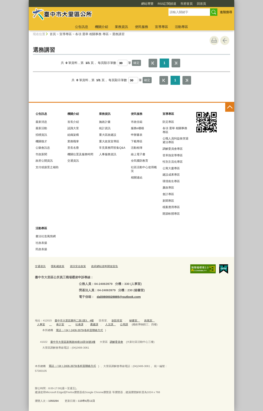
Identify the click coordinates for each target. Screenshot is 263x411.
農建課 (94, 324)
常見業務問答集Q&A (112, 147)
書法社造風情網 (46, 236)
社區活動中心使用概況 (144, 169)
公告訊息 (81, 27)
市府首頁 (186, 3)
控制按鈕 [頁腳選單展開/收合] (229, 107)
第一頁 (153, 63)
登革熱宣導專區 (173, 155)
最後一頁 (176, 63)
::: (27, 1)
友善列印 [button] (214, 40)
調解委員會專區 (173, 148)
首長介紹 (73, 121)
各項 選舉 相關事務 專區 (92, 34)
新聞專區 (168, 200)
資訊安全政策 (78, 266)
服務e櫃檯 (137, 128)
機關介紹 (101, 27)
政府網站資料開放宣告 (104, 266)
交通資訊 (73, 160)
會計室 (60, 324)
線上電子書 (138, 154)
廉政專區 (168, 187)
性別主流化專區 (173, 161)
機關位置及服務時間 (80, 154)
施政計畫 (105, 121)
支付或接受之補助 (47, 167)
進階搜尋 (226, 12)
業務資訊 (121, 27)
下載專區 (136, 141)
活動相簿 (136, 147)
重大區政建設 (107, 134)
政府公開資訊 (44, 160)
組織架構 (73, 134)
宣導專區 (161, 27)
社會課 (79, 324)
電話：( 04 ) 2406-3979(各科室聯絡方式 (79, 330)
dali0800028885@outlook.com (119, 296)
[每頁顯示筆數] (122, 63)
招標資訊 (41, 134)
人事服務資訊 (107, 154)
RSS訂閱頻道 (167, 3)
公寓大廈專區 (171, 168)
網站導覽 (147, 3)
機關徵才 (41, 141)
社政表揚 (41, 242)
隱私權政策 (57, 266)
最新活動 (41, 128)
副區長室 (117, 320)
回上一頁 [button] (224, 40)
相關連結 (136, 177)
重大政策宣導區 (109, 141)
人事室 (41, 324)
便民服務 (141, 27)
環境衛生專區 (171, 181)
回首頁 (201, 3)
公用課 (124, 324)
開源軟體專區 (171, 213)
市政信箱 (136, 121)
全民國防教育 (139, 160)
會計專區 (168, 194)
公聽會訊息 (43, 147)
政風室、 (149, 320)
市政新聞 (41, 154)
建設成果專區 (171, 174)
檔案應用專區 (171, 207)
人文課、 (110, 324)
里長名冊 (73, 147)
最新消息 (41, 121)
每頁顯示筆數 (107, 62)
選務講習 (118, 34)
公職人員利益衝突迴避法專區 (175, 140)
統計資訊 (105, 128)
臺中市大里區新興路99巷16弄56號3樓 (72, 341)
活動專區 (181, 27)
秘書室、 (134, 320)
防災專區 (168, 121)
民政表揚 (41, 249)
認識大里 (73, 128)
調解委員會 (116, 341)
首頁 (53, 34)
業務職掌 (73, 141)
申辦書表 (136, 134)
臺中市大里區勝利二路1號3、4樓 (74, 320)
